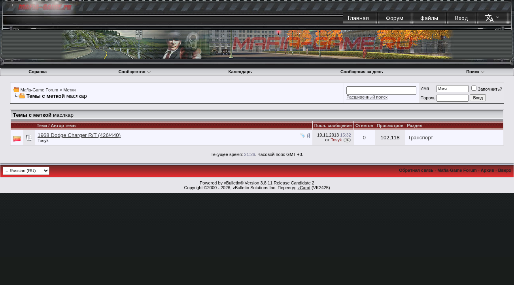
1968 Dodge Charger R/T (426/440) (79, 135)
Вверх (504, 170)
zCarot (304, 187)
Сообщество (134, 71)
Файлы (429, 18)
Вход (461, 18)
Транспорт (420, 138)
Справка (37, 71)
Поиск (475, 71)
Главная (358, 18)
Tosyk (43, 140)
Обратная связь (416, 170)
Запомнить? (486, 89)
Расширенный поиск (366, 97)
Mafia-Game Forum (39, 89)
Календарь (240, 71)
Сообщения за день (361, 71)
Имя (424, 88)
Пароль (427, 97)
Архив (487, 170)
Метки (69, 89)
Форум (394, 18)
